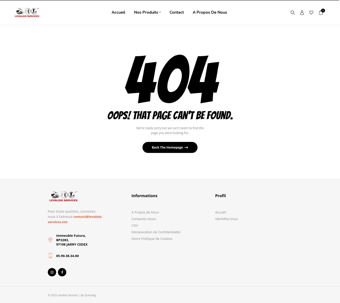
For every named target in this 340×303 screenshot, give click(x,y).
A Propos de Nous (145, 212)
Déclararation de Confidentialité (155, 232)
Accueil (220, 212)
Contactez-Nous (143, 219)
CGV (134, 225)
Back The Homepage (168, 147)
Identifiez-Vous (226, 219)
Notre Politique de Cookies (151, 238)
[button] (321, 12)
